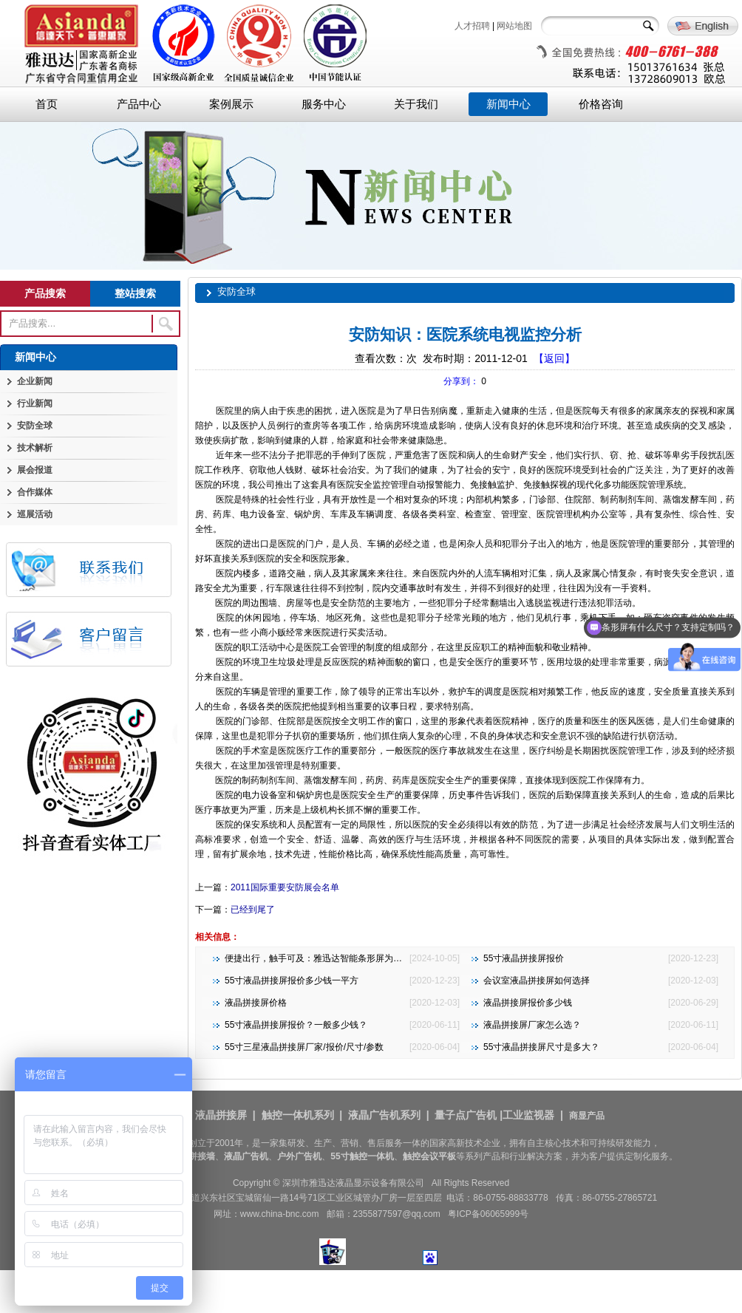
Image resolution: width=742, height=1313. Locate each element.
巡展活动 (34, 514)
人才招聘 (472, 26)
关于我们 (416, 104)
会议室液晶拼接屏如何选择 (536, 980)
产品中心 (139, 104)
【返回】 (554, 358)
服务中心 (324, 104)
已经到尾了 (253, 909)
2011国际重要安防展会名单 (285, 887)
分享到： (461, 381)
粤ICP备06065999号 (488, 1214)
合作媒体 (34, 492)
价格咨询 (601, 104)
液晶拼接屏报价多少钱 (527, 1002)
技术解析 (34, 448)
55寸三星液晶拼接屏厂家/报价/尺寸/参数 (304, 1047)
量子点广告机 (466, 1115)
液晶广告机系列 (384, 1115)
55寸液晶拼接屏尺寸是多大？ (541, 1047)
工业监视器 (528, 1115)
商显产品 (587, 1116)
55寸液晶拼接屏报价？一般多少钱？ (296, 1025)
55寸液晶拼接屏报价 (523, 958)
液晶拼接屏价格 (256, 1002)
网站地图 (514, 26)
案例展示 (231, 104)
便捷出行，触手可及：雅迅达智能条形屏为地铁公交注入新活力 (349, 958)
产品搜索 (45, 293)
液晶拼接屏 (221, 1115)
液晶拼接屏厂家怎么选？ (532, 1025)
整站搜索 (135, 293)
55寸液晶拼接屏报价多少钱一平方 (291, 980)
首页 (46, 104)
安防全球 (34, 425)
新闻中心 (508, 104)
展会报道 (34, 470)
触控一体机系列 (298, 1115)
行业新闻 (34, 403)
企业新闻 (34, 381)
